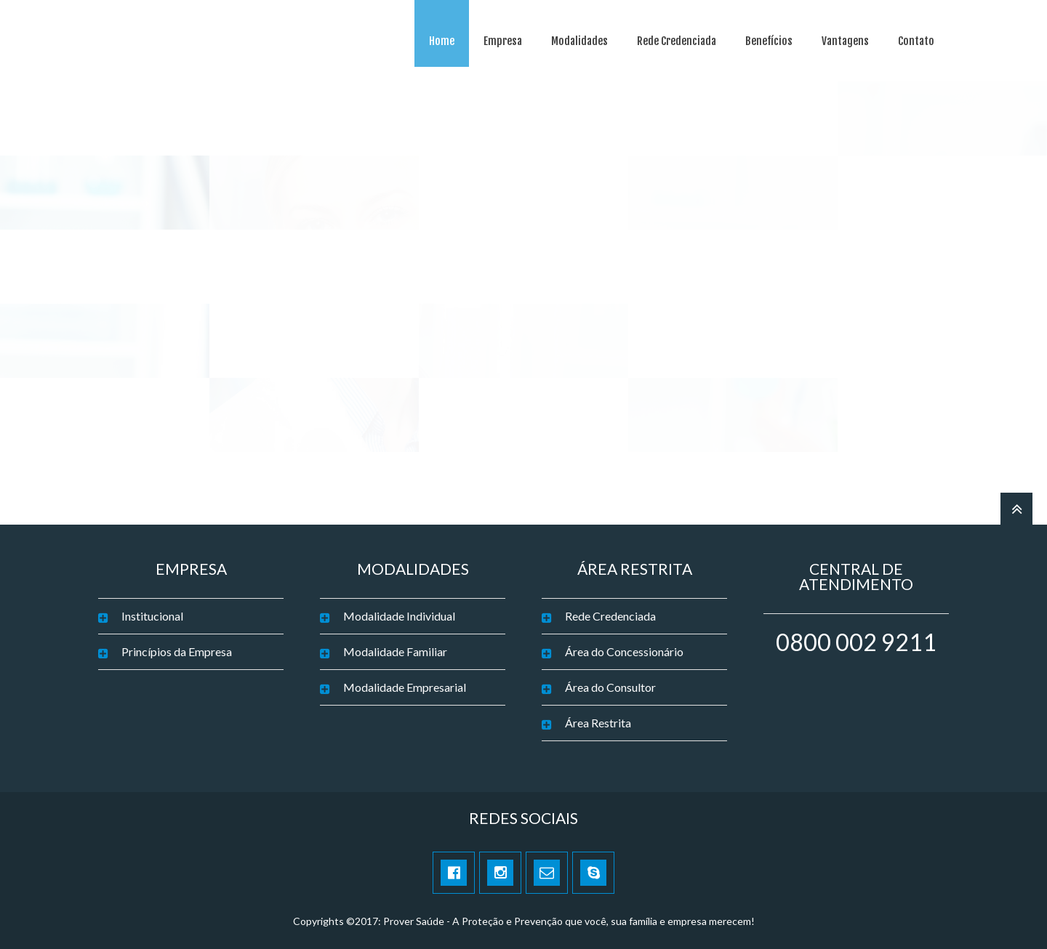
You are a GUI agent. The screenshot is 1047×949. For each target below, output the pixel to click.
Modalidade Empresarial (404, 687)
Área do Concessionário (624, 651)
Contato (916, 41)
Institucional (152, 616)
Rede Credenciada (676, 41)
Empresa (503, 41)
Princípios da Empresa (176, 651)
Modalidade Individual (399, 616)
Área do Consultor (610, 687)
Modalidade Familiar (395, 651)
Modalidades (579, 41)
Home (441, 41)
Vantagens (845, 41)
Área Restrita (598, 723)
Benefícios (769, 41)
